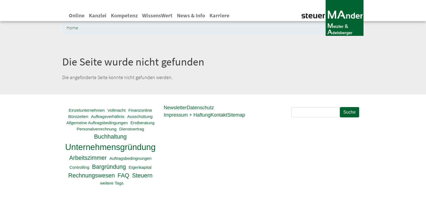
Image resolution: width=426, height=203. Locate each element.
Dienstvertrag (131, 129)
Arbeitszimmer (88, 157)
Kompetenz (124, 15)
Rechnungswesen (91, 175)
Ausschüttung (139, 116)
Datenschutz (200, 107)
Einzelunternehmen (87, 110)
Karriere (219, 15)
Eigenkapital (140, 167)
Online (76, 15)
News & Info (191, 15)
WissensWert (157, 15)
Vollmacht (117, 110)
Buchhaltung (110, 136)
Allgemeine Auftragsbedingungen (97, 122)
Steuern (142, 175)
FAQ (123, 175)
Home (72, 28)
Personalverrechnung (96, 129)
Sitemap (236, 115)
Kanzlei (97, 15)
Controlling (79, 167)
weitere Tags (111, 183)
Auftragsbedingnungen (130, 158)
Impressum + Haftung (187, 115)
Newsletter (175, 107)
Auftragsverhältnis (107, 116)
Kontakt (219, 115)
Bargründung (109, 166)
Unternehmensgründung (110, 147)
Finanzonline (140, 110)
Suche (349, 112)
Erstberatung (142, 122)
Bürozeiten (78, 116)
